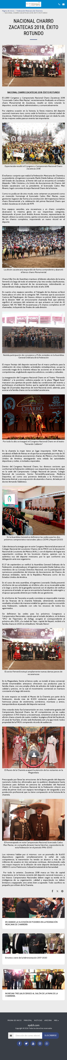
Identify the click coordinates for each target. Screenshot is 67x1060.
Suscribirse (51, 1035)
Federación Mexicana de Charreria (29, 11)
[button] (3, 4)
